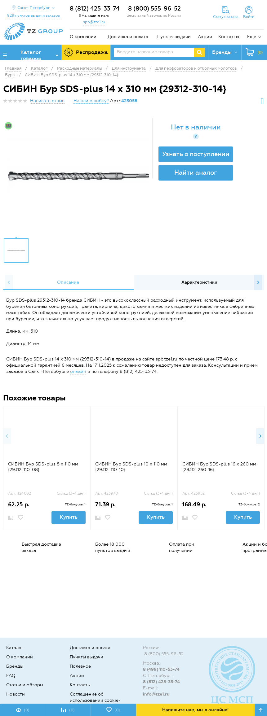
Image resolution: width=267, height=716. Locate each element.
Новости (15, 694)
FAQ (11, 675)
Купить (69, 517)
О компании (83, 36)
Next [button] (258, 282)
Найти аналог (195, 172)
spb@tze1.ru (94, 22)
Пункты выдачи (174, 36)
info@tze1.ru (156, 694)
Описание (68, 282)
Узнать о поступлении (195, 154)
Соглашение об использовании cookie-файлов (95, 700)
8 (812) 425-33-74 (95, 8)
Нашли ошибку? (91, 100)
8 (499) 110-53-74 (161, 669)
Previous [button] (9, 282)
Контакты (228, 36)
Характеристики (199, 282)
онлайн (78, 371)
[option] (78, 176)
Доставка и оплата (128, 36)
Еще (251, 36)
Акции (205, 36)
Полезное (80, 666)
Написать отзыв (47, 100)
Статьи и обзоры (24, 685)
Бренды (14, 666)
